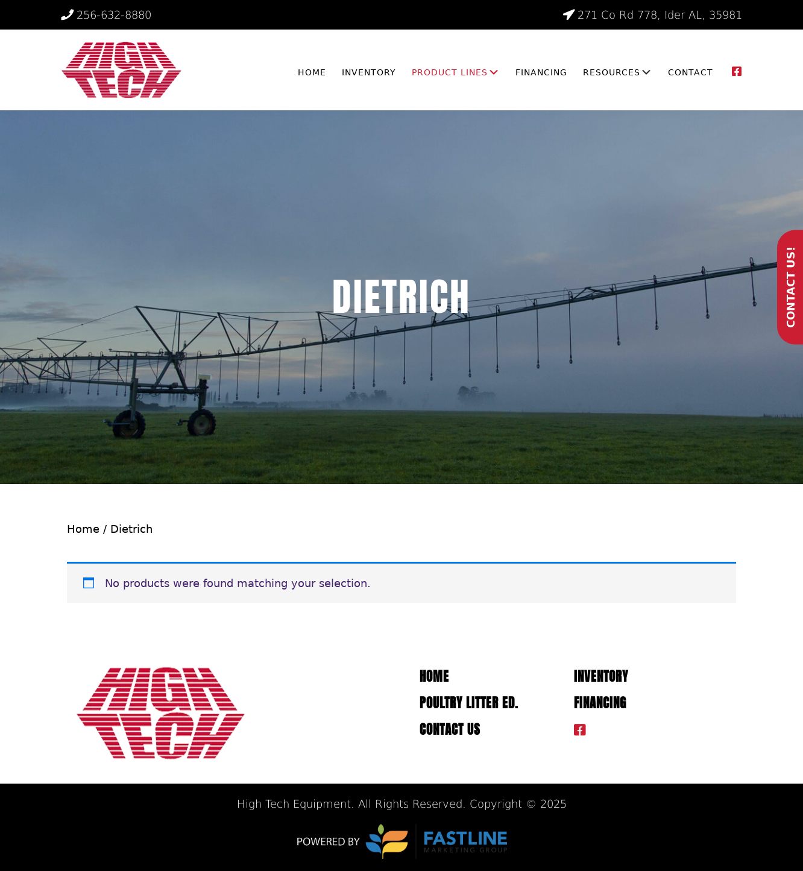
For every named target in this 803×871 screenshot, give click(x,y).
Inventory (601, 676)
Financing (600, 703)
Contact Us (450, 729)
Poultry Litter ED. (469, 703)
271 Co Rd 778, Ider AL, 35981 (652, 14)
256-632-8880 (106, 14)
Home (83, 529)
